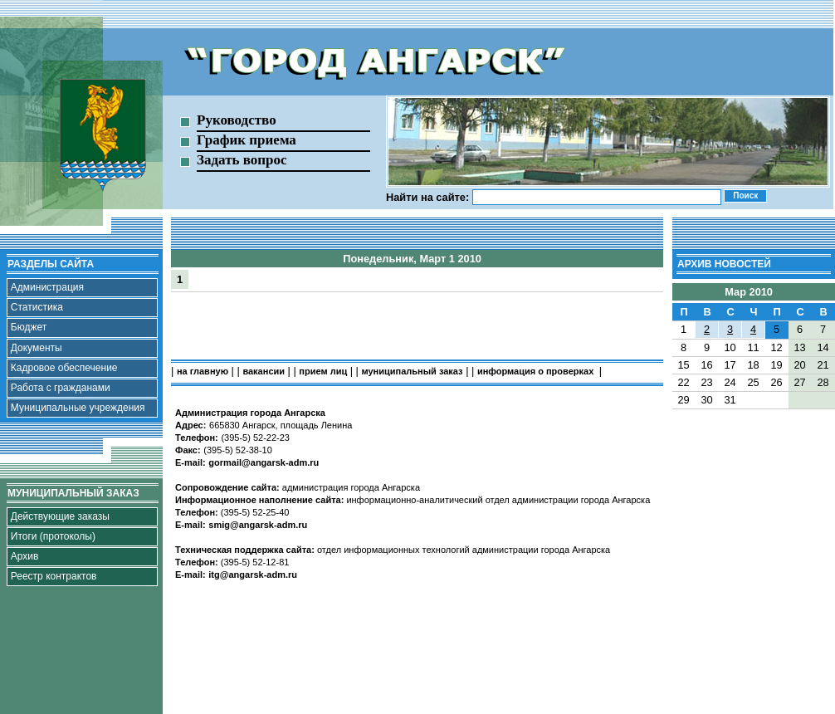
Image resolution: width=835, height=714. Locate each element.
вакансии (263, 371)
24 (729, 382)
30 (706, 400)
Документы (36, 348)
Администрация (47, 287)
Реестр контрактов (54, 576)
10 (729, 347)
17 (729, 365)
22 (683, 382)
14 (822, 347)
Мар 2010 (749, 292)
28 (822, 382)
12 (776, 347)
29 (683, 400)
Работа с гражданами (60, 388)
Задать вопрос (242, 160)
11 (753, 347)
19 (776, 365)
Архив (25, 556)
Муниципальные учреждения (78, 407)
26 (776, 382)
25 (753, 382)
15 (683, 365)
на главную (202, 371)
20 (799, 365)
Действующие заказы (60, 516)
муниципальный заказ (412, 371)
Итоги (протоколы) (53, 536)
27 (799, 382)
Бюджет (28, 327)
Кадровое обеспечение (64, 368)
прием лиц (323, 371)
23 (706, 382)
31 (729, 400)
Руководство (236, 120)
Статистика (37, 307)
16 (706, 365)
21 (822, 365)
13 (799, 347)
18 (753, 365)
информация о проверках (536, 371)
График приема (246, 140)
